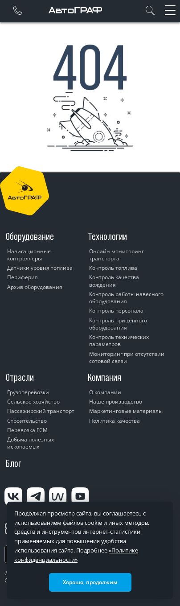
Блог (13, 463)
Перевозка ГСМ (27, 430)
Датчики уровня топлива (40, 268)
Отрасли (20, 377)
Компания (104, 377)
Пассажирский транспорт (40, 411)
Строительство (27, 421)
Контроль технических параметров (119, 340)
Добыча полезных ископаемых (30, 443)
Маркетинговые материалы (126, 411)
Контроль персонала (116, 310)
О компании (105, 392)
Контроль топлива (113, 268)
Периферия (22, 277)
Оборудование (30, 236)
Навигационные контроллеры (29, 254)
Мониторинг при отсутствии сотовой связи (126, 357)
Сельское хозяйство (33, 401)
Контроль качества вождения (114, 280)
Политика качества (114, 421)
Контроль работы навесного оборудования (126, 297)
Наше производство (115, 401)
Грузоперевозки (28, 392)
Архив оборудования (34, 287)
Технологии (107, 236)
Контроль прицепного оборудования (118, 324)
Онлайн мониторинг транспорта (116, 254)
